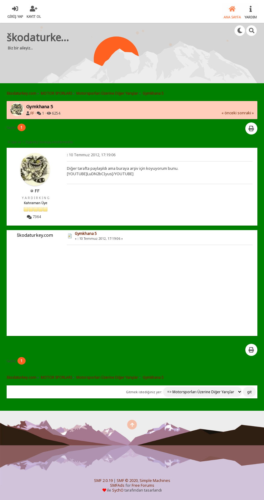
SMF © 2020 (127, 480)
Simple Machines (155, 480)
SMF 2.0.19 (103, 480)
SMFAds (117, 485)
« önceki (229, 112)
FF (32, 113)
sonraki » (245, 112)
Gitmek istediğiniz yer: (144, 391)
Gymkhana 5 (86, 233)
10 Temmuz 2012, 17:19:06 (91, 154)
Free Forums (143, 485)
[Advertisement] (122, 63)
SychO (118, 489)
